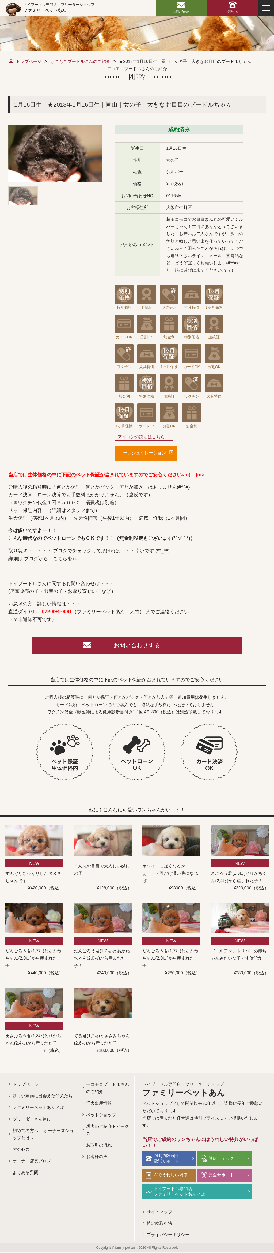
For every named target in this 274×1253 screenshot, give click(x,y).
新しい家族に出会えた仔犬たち (43, 1097)
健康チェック (221, 1159)
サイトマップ (159, 1212)
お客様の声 (97, 1158)
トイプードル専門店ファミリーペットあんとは (180, 1192)
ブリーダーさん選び (32, 1120)
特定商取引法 (159, 1224)
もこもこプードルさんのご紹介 (80, 61)
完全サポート (221, 1176)
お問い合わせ (181, 11)
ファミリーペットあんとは (38, 1109)
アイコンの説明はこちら (141, 437)
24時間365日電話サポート (167, 1160)
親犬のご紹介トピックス (107, 1132)
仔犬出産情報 (99, 1104)
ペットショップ (101, 1116)
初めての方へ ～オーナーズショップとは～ (43, 1136)
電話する (232, 11)
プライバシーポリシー (168, 1236)
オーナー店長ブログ (32, 1162)
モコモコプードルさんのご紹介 (107, 1089)
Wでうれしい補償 (171, 1176)
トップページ (28, 61)
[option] (55, 153)
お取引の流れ (99, 1146)
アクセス (21, 1151)
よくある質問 (25, 1174)
